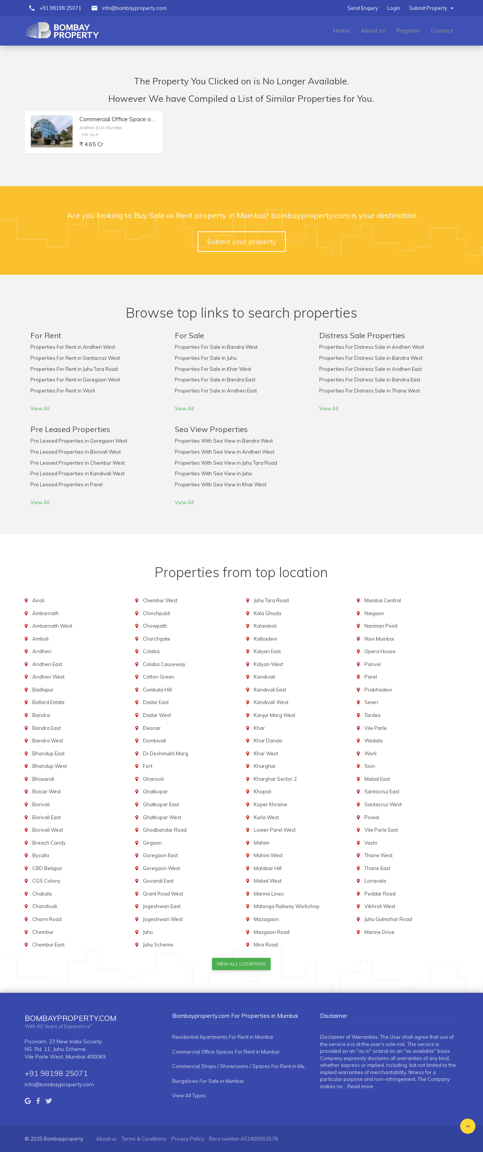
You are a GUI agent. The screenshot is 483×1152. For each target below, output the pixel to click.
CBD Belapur (47, 868)
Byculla (40, 855)
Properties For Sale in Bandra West (216, 347)
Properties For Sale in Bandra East (215, 380)
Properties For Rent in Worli (62, 391)
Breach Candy (49, 843)
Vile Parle (375, 728)
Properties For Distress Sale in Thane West (369, 391)
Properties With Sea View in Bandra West (224, 441)
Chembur (43, 932)
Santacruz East (381, 791)
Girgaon (152, 843)
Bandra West (47, 740)
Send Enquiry (362, 8)
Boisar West (46, 791)
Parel (370, 677)
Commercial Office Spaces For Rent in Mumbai (225, 1052)
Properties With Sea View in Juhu (213, 473)
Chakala (42, 894)
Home (341, 30)
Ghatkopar (155, 791)
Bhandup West (49, 766)
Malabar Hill (268, 868)
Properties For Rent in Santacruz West (75, 358)
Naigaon (374, 613)
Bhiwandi (43, 779)
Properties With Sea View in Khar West (220, 484)
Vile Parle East (381, 830)
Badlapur (43, 690)
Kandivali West (271, 702)
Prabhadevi (378, 690)
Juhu (148, 932)
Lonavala (375, 881)
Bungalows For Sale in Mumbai (208, 1081)
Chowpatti (155, 626)
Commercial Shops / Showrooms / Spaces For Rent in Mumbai (241, 1066)
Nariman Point (380, 626)
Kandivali (264, 677)
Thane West (378, 855)
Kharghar (265, 766)
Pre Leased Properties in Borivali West (75, 452)
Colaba (151, 651)
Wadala (373, 740)
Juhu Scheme (158, 945)
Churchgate (156, 639)
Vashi (370, 843)
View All (39, 408)
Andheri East (47, 664)
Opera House (380, 651)
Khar (259, 728)
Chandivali (44, 906)
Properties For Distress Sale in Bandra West (371, 358)
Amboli (40, 639)
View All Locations (241, 964)
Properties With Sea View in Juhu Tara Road (226, 463)
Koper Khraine (270, 804)
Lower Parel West (275, 830)
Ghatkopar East (161, 804)
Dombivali (154, 740)
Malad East (377, 779)
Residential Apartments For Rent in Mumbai (222, 1037)
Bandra (41, 715)
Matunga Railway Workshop (287, 906)
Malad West (268, 881)
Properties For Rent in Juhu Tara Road (74, 369)
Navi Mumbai (379, 639)
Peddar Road (380, 894)
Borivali (41, 804)
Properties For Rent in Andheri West (72, 347)
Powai (371, 817)
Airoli (38, 600)
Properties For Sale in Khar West (213, 369)
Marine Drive (379, 932)
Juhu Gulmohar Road (388, 919)
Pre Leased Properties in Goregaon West (78, 441)
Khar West (266, 753)
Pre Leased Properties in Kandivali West (77, 473)
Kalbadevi (265, 639)
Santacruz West (383, 804)
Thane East (377, 868)
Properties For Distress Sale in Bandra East (369, 380)
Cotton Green (158, 677)
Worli (370, 753)
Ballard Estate (48, 702)
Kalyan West (268, 664)
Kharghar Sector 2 (275, 779)
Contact (442, 30)
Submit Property (431, 8)
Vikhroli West (379, 906)
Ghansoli (153, 779)
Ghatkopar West (162, 817)
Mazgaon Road (272, 932)
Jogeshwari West (163, 919)
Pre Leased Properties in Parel (66, 484)
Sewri (371, 702)
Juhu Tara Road (271, 600)
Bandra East (46, 728)
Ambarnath (45, 613)
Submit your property (241, 241)
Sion (369, 766)
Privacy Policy (187, 1139)
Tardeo (372, 715)
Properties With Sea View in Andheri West (224, 452)
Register (408, 30)
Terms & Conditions (144, 1139)
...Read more (358, 1086)
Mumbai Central (382, 600)
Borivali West (47, 830)
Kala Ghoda (267, 613)
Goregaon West (161, 868)
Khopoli (262, 791)
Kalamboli (265, 626)
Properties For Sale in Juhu (206, 358)
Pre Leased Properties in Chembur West (77, 463)
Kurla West (266, 817)
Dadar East (156, 702)
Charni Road (47, 919)
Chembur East (48, 945)
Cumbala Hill (157, 690)
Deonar (152, 728)
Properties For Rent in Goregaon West (75, 380)
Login (393, 8)
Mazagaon (266, 919)
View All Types (189, 1095)
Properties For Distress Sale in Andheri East (370, 369)
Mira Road (266, 945)
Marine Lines (269, 894)
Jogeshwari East (162, 906)
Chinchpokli (156, 613)
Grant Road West (163, 894)
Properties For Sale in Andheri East (216, 391)
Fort (147, 766)
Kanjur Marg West (274, 715)
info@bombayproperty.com (134, 8)
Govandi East (158, 881)
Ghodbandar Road (165, 830)
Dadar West (157, 715)
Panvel (372, 664)
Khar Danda (268, 740)
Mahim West (268, 855)
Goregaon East (160, 855)
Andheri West (48, 677)
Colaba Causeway (164, 664)
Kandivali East (270, 690)
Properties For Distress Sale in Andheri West (371, 347)
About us (373, 30)
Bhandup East (48, 753)
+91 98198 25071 (60, 8)
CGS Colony (46, 881)
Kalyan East (267, 651)
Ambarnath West (52, 626)
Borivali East (46, 817)
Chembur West (160, 600)
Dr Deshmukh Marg (165, 753)
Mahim (261, 843)
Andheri (41, 651)
